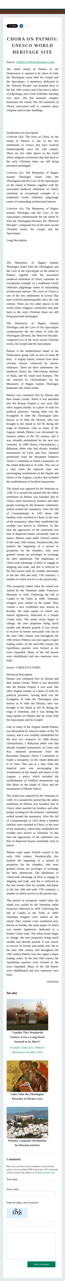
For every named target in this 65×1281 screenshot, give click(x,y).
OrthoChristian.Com (45, 1172)
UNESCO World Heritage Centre (35, 62)
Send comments (41, 1264)
